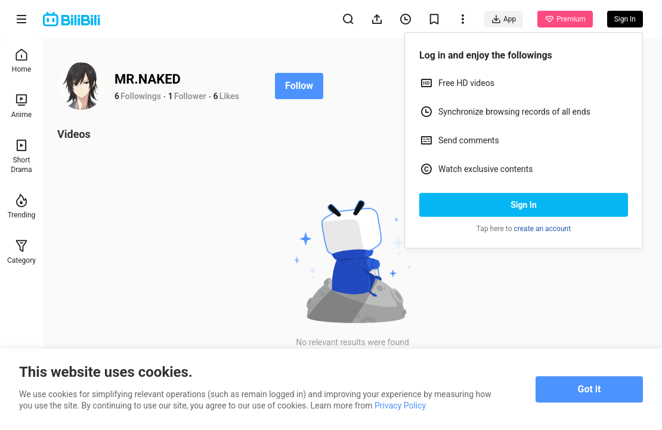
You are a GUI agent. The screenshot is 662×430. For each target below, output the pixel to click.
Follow (299, 85)
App (503, 19)
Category (21, 252)
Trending (22, 206)
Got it (589, 389)
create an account (542, 229)
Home (21, 60)
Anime (21, 106)
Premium (565, 19)
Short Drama (21, 156)
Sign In (524, 205)
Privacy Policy (400, 405)
